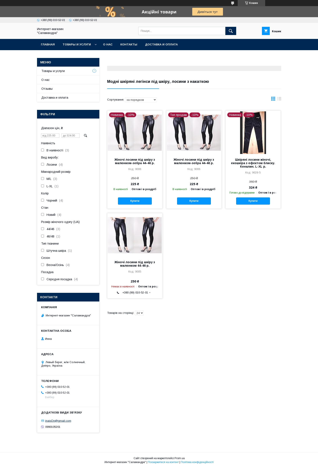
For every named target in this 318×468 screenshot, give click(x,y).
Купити (134, 200)
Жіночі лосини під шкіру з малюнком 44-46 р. (135, 263)
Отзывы (47, 88)
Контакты (128, 44)
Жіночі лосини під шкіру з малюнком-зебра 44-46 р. (135, 161)
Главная (48, 44)
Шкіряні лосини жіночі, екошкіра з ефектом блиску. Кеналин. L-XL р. (253, 163)
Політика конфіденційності (197, 462)
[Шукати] (230, 31)
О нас (108, 44)
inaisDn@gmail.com (58, 420)
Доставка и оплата (161, 44)
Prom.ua (179, 458)
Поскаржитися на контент (163, 462)
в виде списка (279, 100)
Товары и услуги (77, 44)
